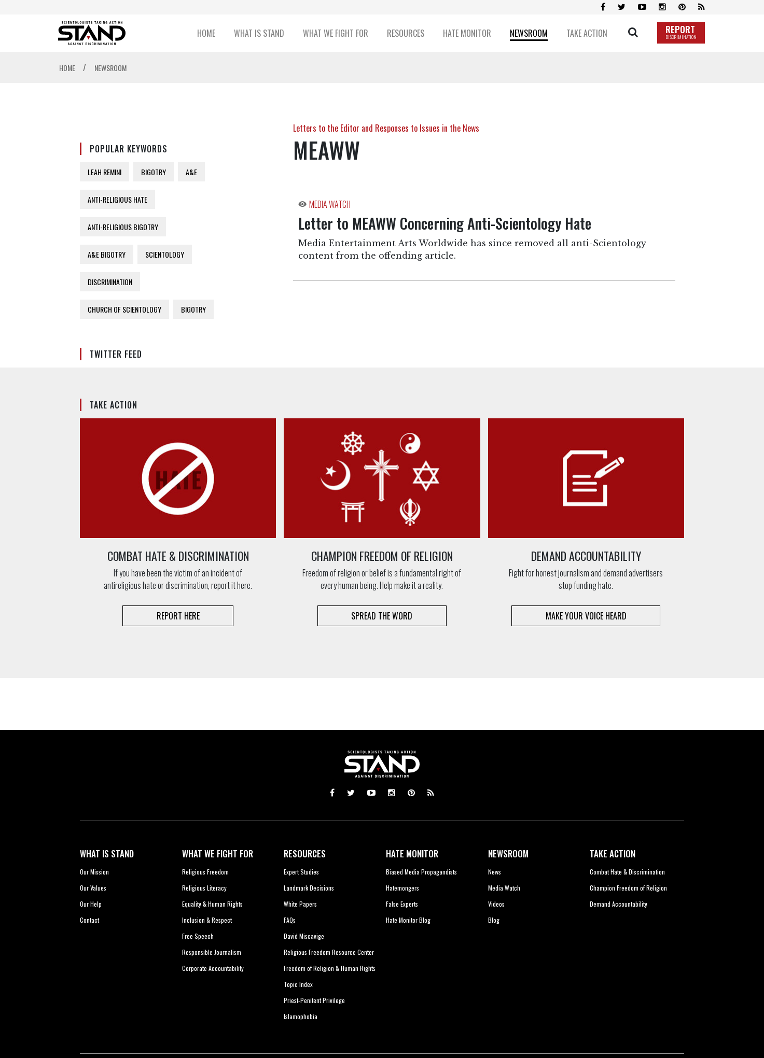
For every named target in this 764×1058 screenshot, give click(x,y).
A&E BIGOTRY (107, 254)
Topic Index (298, 984)
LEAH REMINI (104, 171)
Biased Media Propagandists (421, 871)
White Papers (300, 903)
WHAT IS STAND (107, 853)
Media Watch (504, 887)
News (494, 871)
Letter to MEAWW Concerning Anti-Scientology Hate (444, 223)
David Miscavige (304, 936)
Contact (89, 919)
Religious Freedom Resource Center (329, 952)
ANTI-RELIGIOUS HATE (117, 199)
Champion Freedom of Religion (628, 887)
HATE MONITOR (412, 853)
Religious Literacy (204, 887)
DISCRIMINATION (110, 281)
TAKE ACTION (612, 853)
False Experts (402, 903)
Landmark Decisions (309, 887)
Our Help (91, 903)
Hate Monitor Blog (408, 919)
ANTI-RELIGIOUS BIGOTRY (123, 226)
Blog (493, 919)
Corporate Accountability (213, 968)
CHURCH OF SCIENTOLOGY (124, 309)
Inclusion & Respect (207, 919)
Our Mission (94, 871)
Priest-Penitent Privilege (314, 1000)
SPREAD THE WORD (381, 616)
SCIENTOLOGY (164, 254)
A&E (191, 171)
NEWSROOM (508, 853)
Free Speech (198, 936)
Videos (496, 903)
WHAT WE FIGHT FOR (217, 853)
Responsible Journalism (211, 952)
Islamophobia (300, 1016)
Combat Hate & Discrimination (627, 871)
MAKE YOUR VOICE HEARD (586, 616)
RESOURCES (305, 853)
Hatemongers (402, 887)
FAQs (290, 919)
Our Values (93, 887)
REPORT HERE (178, 616)
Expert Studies (301, 871)
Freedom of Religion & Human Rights (330, 968)
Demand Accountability (618, 903)
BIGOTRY (153, 171)
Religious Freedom (205, 871)
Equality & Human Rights (212, 903)
